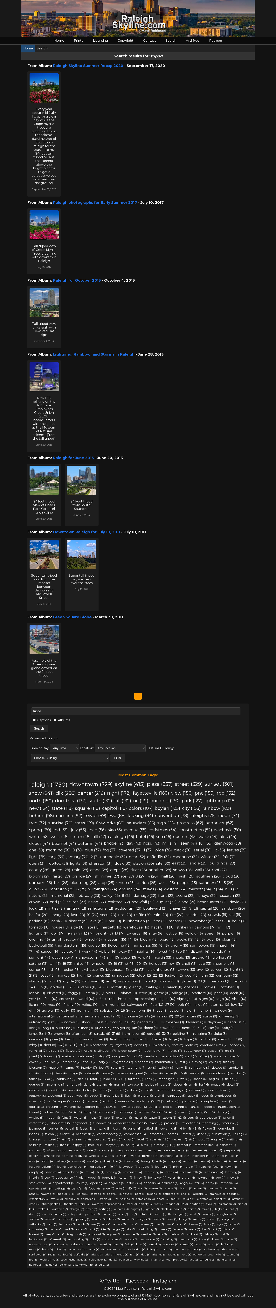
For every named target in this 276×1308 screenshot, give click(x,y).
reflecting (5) (211, 1123)
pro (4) (220, 1177)
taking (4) (147, 1161)
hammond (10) (112, 1005)
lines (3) (62, 1193)
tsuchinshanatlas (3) (74, 1259)
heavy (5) (95, 1117)
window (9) (223, 1010)
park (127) (192, 800)
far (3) (32, 1208)
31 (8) (116, 1034)
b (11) (44, 987)
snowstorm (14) (92, 957)
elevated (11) (56, 993)
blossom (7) (38, 1067)
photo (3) (163, 1198)
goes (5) (207, 1095)
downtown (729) (91, 784)
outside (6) (37, 1084)
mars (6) (74, 1090)
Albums (62, 720)
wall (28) (202, 870)
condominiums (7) (214, 1045)
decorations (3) (149, 1239)
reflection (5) (190, 1123)
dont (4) (67, 1156)
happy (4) (79, 1145)
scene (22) (185, 895)
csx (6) (152, 1067)
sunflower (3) (37, 1254)
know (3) (204, 1239)
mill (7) (184, 1062)
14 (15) (133, 939)
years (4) (205, 1166)
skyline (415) (130, 784)
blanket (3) (36, 1234)
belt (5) (168, 1107)
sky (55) (115, 829)
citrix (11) (145, 993)
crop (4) (129, 1139)
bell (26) (61, 882)
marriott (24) (199, 889)
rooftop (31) (58, 863)
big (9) (191, 1010)
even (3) (47, 1214)
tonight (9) (121, 1028)
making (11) (154, 987)
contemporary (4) (109, 1134)
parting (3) (105, 1208)
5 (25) (228, 882)
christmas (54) (162, 829)
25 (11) (74, 987)
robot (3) (34, 1249)
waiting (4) (234, 1139)
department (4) (63, 1183)
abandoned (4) (73, 1172)
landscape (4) (213, 1172)
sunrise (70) (60, 822)
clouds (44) (39, 843)
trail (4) (199, 1183)
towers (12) (186, 969)
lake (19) (96, 921)
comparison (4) (135, 1134)
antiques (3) (75, 1214)
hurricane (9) (132, 1016)
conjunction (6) (219, 1090)
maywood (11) (220, 981)
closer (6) (180, 1084)
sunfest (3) (65, 1254)
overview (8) (38, 1039)
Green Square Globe (72, 617)
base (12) (47, 975)
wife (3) (106, 1224)
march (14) (226, 945)
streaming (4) (81, 1139)
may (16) (156, 933)
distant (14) (200, 951)
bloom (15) (149, 939)
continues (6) (65, 1079)
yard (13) (145, 957)
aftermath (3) (57, 1239)
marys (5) (140, 1117)
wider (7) (221, 1056)
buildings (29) (222, 863)
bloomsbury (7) (130, 1050)
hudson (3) (77, 1244)
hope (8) (190, 1039)
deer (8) (50, 1045)
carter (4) (125, 1177)
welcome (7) (87, 1056)
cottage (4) (62, 1188)
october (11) (230, 987)
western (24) (175, 889)
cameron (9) (141, 1010)
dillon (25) (38, 889)
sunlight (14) (39, 957)
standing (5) (127, 1112)
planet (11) (129, 993)
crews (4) (78, 1161)
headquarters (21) (212, 902)
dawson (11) (169, 981)
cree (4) (204, 1161)
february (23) (89, 895)
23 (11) (202, 981)
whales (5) (36, 1117)
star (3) (142, 1188)
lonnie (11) (37, 993)
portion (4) (64, 1150)
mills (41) (170, 843)
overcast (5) (146, 1112)
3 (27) (141, 876)
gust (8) (142, 1039)
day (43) (134, 843)
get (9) (53, 1022)
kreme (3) (199, 1219)
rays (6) (182, 1090)
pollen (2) (65, 1264)
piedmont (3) (182, 1249)
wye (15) (213, 939)
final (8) (116, 1039)
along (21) (186, 902)
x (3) (115, 1198)
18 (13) (67, 963)
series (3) (50, 1219)
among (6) (74, 1084)
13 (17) (120, 933)
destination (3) (136, 1249)
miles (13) (82, 963)
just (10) (169, 999)
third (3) (211, 1203)
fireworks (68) (110, 822)
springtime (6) (199, 1067)
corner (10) (68, 999)
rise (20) (125, 915)
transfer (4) (79, 1188)
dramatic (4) (170, 1183)
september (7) (195, 1050)
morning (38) (58, 850)
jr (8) (48, 1034)
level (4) (142, 1139)
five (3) (206, 1229)
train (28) (80, 870)
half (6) (204, 1084)
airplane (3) (200, 1193)
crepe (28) (119, 870)
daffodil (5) (150, 1128)
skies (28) (138, 870)
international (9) (42, 1016)
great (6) (141, 1073)
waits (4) (79, 1150)
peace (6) (218, 1084)
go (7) (229, 1050)
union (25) (125, 882)
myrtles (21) (55, 908)
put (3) (234, 1208)
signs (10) (206, 999)
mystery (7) (123, 1045)
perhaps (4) (150, 1156)
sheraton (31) (101, 863)
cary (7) (104, 1062)
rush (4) (65, 1145)
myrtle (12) (71, 981)
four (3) (33, 1259)
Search (171, 40)
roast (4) (92, 1161)
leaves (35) (236, 850)
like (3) (172, 1214)
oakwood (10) (138, 1005)
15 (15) (200, 939)
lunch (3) (83, 1224)
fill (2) (232, 1259)
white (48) (39, 836)
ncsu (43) (151, 843)
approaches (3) (115, 1203)
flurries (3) (56, 1229)
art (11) (111, 981)
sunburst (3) (194, 1234)
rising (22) (97, 902)
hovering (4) (152, 1150)
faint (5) (67, 1117)
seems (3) (146, 1224)
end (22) (57, 902)
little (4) (117, 1161)
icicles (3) (81, 1229)
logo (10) (223, 999)
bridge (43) (114, 843)
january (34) (77, 856)
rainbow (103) (217, 808)
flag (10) (157, 1005)
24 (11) (34, 987)
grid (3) (109, 1254)
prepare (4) (232, 1150)
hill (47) (99, 836)
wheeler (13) (102, 963)
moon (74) (228, 815)
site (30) (163, 863)
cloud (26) (232, 876)
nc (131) (140, 800)
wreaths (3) (121, 1208)
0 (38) (77, 850)
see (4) (49, 1177)
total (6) (95, 1079)
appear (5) (139, 1107)
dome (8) (151, 1028)
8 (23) (127, 895)
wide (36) (163, 850)
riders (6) (105, 1090)
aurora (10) (50, 1010)
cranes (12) (101, 975)
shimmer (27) (106, 876)
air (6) (193, 1084)
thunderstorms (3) (113, 1249)
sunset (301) (219, 784)
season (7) (215, 1050)
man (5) (142, 1123)
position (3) (197, 1203)
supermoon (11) (131, 981)
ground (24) (130, 889)
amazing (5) (102, 1128)
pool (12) (192, 975)
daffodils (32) (159, 856)
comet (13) (38, 969)
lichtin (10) (37, 1005)
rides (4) (185, 1172)
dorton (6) (89, 1090)
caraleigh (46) (121, 836)
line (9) (34, 1028)
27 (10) (170, 1005)
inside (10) (201, 1005)
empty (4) (36, 1172)
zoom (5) (169, 1117)
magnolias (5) (113, 1095)
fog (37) (110, 850)
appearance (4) (66, 1177)
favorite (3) (48, 1193)
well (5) (227, 1101)
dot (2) (113, 1259)
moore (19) (178, 921)
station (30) (143, 863)
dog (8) (129, 1039)
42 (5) (182, 1117)
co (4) (242, 1161)
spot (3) (94, 1229)
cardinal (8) (207, 1039)
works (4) (111, 1156)
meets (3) (165, 1229)
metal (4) (189, 1134)
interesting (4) (153, 1172)
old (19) (235, 915)
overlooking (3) (147, 1229)
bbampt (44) (64, 843)
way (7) (235, 1056)
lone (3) (141, 1244)
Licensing (100, 40)
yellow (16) (194, 933)
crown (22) (38, 902)
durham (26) (40, 882)
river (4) (134, 1156)
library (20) (60, 915)
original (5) (36, 1107)
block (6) (109, 1079)
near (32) (137, 856)
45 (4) (166, 1139)
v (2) (168, 1259)
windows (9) (70, 1022)
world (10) (86, 999)
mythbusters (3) (112, 1239)
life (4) (100, 1172)
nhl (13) (113, 957)
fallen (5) (229, 1117)
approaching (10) (147, 999)
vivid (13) (137, 969)
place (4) (169, 1150)
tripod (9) (160, 1010)
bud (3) (224, 1234)
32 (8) (166, 1034)
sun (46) (163, 836)
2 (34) (96, 856)
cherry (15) (179, 945)
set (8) (103, 1039)
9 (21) (193, 908)
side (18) (78, 927)
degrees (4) (116, 1183)
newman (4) (205, 1177)
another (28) (160, 870)
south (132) (100, 800)
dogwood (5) (81, 1123)
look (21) (36, 908)
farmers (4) (199, 1150)
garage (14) (70, 951)
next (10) (55, 1005)
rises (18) (222, 921)
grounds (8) (88, 1039)
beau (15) (167, 939)
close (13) (128, 957)
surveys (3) (126, 1193)
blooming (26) (83, 882)
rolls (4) (161, 1161)
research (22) (230, 895)
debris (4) (203, 1134)
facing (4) (183, 1150)
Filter (117, 758)
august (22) (166, 902)
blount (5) (36, 1112)
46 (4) (51, 1150)
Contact (149, 40)
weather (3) (148, 1234)
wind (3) (52, 1224)
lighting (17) (39, 933)
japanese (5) (37, 1128)
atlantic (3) (99, 1219)
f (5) (212, 1112)
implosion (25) (61, 889)
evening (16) (39, 939)
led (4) (61, 1166)
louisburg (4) (130, 1145)
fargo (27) (61, 876)
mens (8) (224, 1039)
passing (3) (83, 1219)
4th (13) (55, 969)
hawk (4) (231, 1166)
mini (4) (178, 1166)
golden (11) (59, 987)
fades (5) (86, 1128)
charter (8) (158, 1039)
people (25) (187, 882)
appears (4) (152, 1183)
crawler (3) (208, 1214)
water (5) (155, 1117)
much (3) (207, 1208)
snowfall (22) (143, 902)
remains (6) (124, 1073)
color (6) (47, 1073)
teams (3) (233, 1254)
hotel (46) (145, 836)
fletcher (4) (184, 1145)
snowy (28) (183, 870)
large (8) (175, 1039)
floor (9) (116, 1022)
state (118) (62, 808)
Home (59, 40)
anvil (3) (195, 1214)
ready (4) (81, 1156)
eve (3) (186, 1254)
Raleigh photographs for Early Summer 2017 (95, 202)
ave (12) (203, 969)
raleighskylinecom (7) (100, 1050)
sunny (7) (72, 1067)
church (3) (213, 1219)
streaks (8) (102, 1034)
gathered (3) (171, 1193)
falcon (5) (51, 1134)
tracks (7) (90, 1062)
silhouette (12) (123, 975)
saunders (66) (141, 822)
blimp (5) (181, 1107)
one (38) (36, 850)
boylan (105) (167, 808)
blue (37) (93, 850)
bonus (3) (180, 1208)
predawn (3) (176, 1234)
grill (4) (105, 1161)
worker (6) (238, 1073)
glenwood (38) (227, 843)
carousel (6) (197, 1090)
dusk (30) (122, 863)
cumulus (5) (226, 1128)
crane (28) (99, 870)
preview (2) (180, 1259)
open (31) (37, 863)
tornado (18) (39, 927)
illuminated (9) (172, 1022)
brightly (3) (137, 1208)
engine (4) (218, 1139)
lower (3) (218, 1239)
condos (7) (237, 1045)
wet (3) (159, 1203)
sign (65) (166, 822)
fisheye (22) (207, 895)
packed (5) (171, 1123)
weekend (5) (57, 1095)
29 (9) (179, 1016)
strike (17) (184, 927)
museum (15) (115, 939)
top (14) (182, 951)
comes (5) (55, 1128)
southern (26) (208, 876)
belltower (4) (157, 1177)
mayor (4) (112, 1145)
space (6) (200, 1079)
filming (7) (199, 1062)
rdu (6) (34, 1073)
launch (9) (85, 1028)
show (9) (88, 1022)
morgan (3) (143, 1219)
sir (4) (192, 1139)
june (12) (207, 975)
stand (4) (47, 1161)
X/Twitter (110, 1281)
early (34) (56, 856)
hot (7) (137, 1056)
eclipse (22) (76, 902)
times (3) (91, 1208)
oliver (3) (60, 1249)
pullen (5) (134, 1128)
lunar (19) (113, 921)
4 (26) (153, 876)
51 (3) (72, 1193)
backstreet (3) (38, 1239)
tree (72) (37, 822)
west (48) (60, 836)
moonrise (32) (186, 856)
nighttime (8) (202, 1034)
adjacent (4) (228, 1145)
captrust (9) (237, 1022)
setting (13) (38, 963)
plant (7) (35, 1056)
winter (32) (211, 856)
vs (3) (55, 1259)
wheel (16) (93, 939)
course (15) (97, 945)
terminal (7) (38, 1050)
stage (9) (210, 1016)
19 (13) (118, 963)
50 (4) (132, 1188)
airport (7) (56, 1050)
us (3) (133, 1214)
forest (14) (165, 951)
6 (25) (81, 889)
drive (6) (61, 1073)
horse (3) (234, 1224)
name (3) (231, 1239)
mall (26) (168, 876)
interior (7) (89, 1067)
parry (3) (50, 1234)
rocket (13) (71, 969)
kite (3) (105, 1229)
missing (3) (154, 1193)
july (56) (78, 829)
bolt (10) (184, 1005)
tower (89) (95, 815)
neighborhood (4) (129, 1150)
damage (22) (145, 895)
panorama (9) (148, 1022)
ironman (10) (87, 1010)
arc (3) (61, 1234)
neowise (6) (37, 1096)
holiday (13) (158, 963)
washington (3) (39, 1198)
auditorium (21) (128, 908)
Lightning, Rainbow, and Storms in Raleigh (94, 354)
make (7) (69, 1056)
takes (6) (35, 1079)
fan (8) (137, 1028)
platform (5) (190, 1101)
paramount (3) (188, 1239)
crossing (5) (54, 1107)
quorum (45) (185, 836)
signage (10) (187, 999)
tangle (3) (118, 1229)
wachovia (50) (227, 829)
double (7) (53, 1062)
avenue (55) (135, 829)
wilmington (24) (102, 889)
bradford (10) (201, 993)
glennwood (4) (89, 1177)
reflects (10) (105, 999)
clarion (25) (146, 882)
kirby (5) (185, 1128)
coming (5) (200, 1112)
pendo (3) (199, 1254)
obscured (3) (89, 1198)
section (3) (36, 1219)
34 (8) (62, 1045)
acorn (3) (213, 1244)
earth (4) (46, 1188)
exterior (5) (124, 1117)
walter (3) (44, 1208)
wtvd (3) (34, 1203)
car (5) (51, 1101)
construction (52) (195, 829)
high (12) (84, 975)
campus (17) (205, 927)
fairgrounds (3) (76, 1234)
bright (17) (104, 933)
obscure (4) (53, 1172)
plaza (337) (160, 784)
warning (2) (141, 1259)
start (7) (191, 1056)
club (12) (144, 975)
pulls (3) (197, 1249)
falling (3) (153, 1249)
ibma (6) (136, 1090)
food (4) (94, 1188)
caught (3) (228, 1219)
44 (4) (66, 1139)
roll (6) (149, 1090)
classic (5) (52, 1112)
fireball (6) (121, 1090)
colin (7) (215, 1062)
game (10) (162, 993)
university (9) (229, 1016)
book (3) (47, 1249)
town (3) (133, 1224)
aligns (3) (97, 1254)
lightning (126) (220, 800)
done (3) (34, 1214)
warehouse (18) (136, 927)
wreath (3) (131, 1239)
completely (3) (38, 1229)
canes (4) (171, 1172)
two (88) (117, 815)
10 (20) (92, 915)
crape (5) (155, 1123)
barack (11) (174, 987)
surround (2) (207, 1259)
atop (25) (106, 882)
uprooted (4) (157, 1134)
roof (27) (219, 870)
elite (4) (121, 1188)
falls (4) (197, 1172)
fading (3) (174, 1254)
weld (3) (45, 1259)
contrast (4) (37, 1150)
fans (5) (195, 1107)
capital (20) (210, 908)
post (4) (203, 1139)
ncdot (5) (109, 1101)
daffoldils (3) (81, 1254)
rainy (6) (181, 1067)
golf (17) (58, 933)
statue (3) (57, 1198)
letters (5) (173, 1101)
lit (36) (219, 850)
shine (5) (184, 1112)
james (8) (36, 1034)
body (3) (112, 1193)
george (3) (233, 1193)
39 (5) (160, 1101)
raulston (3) (211, 1249)
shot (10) (239, 999)
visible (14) (107, 951)
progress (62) (190, 822)
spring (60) (40, 829)
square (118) (87, 808)
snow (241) (41, 793)
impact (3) (128, 1219)
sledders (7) (144, 1062)
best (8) (71, 1039)
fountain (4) (163, 1166)
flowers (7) (74, 1050)
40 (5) (78, 1112)
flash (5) (130, 1095)
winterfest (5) (38, 1123)
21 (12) (33, 975)
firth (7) (228, 1062)
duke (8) (220, 1034)
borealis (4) (109, 1177)
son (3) (48, 1244)
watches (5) (72, 1107)
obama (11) (193, 987)
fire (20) (176, 915)
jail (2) (153, 1259)
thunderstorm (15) (70, 945)
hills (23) (232, 889)
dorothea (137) (71, 800)
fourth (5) (119, 1128)
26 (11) (103, 987)
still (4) (235, 1156)
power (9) (176, 1010)
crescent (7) (72, 1062)
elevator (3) (204, 1198)
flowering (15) (119, 945)
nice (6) (82, 1079)
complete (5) (210, 1101)
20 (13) (142, 963)
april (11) (152, 981)
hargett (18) (111, 927)
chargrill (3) (77, 1208)
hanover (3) (215, 1188)
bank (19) (59, 921)
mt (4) (89, 1172)
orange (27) (82, 876)
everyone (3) (130, 1234)
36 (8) (83, 1045)
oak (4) (34, 1188)
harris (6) (171, 1073)
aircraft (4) (67, 1134)
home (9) (205, 1010)
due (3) (145, 1254)
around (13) (201, 957)
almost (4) (161, 1145)
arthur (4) (188, 1177)
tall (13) (55, 963)
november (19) (201, 921)
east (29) (180, 863)
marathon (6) (165, 1090)
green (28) (61, 870)
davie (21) (238, 902)
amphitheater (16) (67, 939)
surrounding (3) (78, 1239)
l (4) (172, 1145)
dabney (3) (211, 1234)
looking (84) (140, 815)
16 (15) (164, 945)
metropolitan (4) (206, 1145)
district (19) (78, 921)
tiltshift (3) (229, 1229)
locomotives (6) (218, 1073)
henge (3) (121, 1254)
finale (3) (209, 1224)
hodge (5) (209, 1107)
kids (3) (162, 1234)
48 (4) (233, 1161)
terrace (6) (135, 1084)
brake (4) (35, 1139)
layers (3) (97, 1203)
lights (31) (78, 863)
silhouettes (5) (60, 1123)
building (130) (165, 800)
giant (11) (136, 987)
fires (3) (170, 1224)
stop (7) (104, 1056)
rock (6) (150, 1079)
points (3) (194, 1208)
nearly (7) (151, 1056)
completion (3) (145, 1198)
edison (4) (48, 1166)
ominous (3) (217, 1193)
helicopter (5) (107, 1112)
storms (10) (220, 1005)
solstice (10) (109, 1010)
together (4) (220, 1156)
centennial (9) (68, 1016)
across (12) (219, 969)
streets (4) (146, 1166)
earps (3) (82, 1193)
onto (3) (182, 1224)
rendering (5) (145, 1101)
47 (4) (124, 1156)
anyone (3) (114, 1234)
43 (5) (197, 1128)
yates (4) (174, 1177)
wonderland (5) (124, 1123)
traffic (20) (143, 915)
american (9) (91, 1016)
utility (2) (104, 1264)
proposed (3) (96, 1234)
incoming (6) (55, 1084)
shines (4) (35, 1145)
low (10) (237, 1005)
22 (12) (158, 975)
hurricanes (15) (145, 945)
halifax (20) (39, 915)
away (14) (126, 951)
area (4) (34, 1161)
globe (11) (188, 981)
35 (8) (73, 1045)
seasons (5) (126, 1101)
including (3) (169, 1239)
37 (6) (184, 1073)
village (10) (181, 993)
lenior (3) (194, 1229)
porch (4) (174, 1134)
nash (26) (186, 876)
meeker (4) (96, 1145)
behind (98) (41, 815)
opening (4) (98, 1183)
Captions (42, 720)
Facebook (137, 1281)
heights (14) (145, 951)
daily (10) (68, 1010)
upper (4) (215, 1150)
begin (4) (174, 1161)
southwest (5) (78, 1095)
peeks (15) (185, 939)
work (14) (89, 951)
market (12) (66, 975)
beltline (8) (181, 1034)
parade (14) (220, 951)
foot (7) (177, 1045)
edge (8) (153, 1034)
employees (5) (225, 1095)
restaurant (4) (132, 1172)
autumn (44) (90, 843)
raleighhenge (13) (161, 969)
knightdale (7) (122, 1062)
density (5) (224, 1112)
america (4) (52, 1156)
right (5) (66, 1112)
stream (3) (155, 1188)
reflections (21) (100, 908)
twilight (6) (166, 1067)
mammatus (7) (166, 1062)
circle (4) (191, 1166)
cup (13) (204, 963)
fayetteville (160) (151, 793)
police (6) (152, 1084)
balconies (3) (67, 1224)
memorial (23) (63, 895)
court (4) (82, 1183)
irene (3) (84, 1203)
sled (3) (69, 1229)
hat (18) (157, 927)
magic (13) (181, 957)
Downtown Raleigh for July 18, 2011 (86, 532)
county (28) (39, 870)
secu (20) (108, 915)
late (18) (93, 927)
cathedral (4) (229, 1183)
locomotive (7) (154, 1050)
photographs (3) (51, 1203)
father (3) (60, 1214)
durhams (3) (60, 1208)
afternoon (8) (82, 1034)
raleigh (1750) (48, 784)
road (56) (97, 829)
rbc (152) (226, 793)
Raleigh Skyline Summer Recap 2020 (88, 65)
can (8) (213, 1028)
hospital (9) (111, 1016)
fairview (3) (180, 1229)
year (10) (36, 999)
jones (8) (56, 1039)
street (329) (189, 784)
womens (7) (137, 1067)
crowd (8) (167, 1028)
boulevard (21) (155, 908)
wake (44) (208, 836)
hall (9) (129, 1022)
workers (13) (222, 957)
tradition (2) (51, 1264)
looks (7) (191, 1045)
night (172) (119, 793)
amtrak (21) (76, 908)
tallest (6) (156, 1073)
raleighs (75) (203, 815)
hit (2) (93, 1264)
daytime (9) (217, 1022)
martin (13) (162, 957)
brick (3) (186, 1193)
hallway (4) (62, 1161)
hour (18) (239, 921)
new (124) (39, 808)
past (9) (102, 1022)
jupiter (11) (110, 993)
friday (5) (90, 1112)
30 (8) (201, 1028)
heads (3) (159, 1219)
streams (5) (37, 1101)
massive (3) (109, 1214)
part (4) (117, 1139)
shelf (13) (189, 963)
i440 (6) (49, 1079)
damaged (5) (176, 1095)
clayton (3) (185, 1188)
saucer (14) (50, 951)
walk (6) (185, 1079)
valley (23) (111, 895)
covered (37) (130, 850)
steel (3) (132, 1203)
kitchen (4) (219, 1161)
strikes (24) (152, 889)
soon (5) (78, 1101)
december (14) (64, 957)
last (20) (78, 915)
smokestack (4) (40, 1183)
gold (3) (183, 1214)
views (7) (140, 1045)
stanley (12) (38, 981)
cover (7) (36, 1062)
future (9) (193, 1016)
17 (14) (34, 951)
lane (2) (193, 1259)
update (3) (61, 1244)
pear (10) (221, 993)
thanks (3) (70, 1203)
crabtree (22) (119, 902)
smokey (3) (72, 1198)
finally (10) (72, 1005)
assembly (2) (80, 1264)
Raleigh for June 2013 (73, 458)
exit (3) (216, 1229)
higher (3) (221, 1208)
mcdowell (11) (93, 981)
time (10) (124, 999)
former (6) (135, 1079)
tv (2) (161, 1259)
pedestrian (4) (85, 1134)
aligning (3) (159, 1254)
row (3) (159, 1224)
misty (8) (35, 1045)
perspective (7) (172, 1056)
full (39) (205, 843)
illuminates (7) (159, 1045)
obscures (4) (101, 1139)
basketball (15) (41, 945)
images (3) (172, 1203)
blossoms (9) (196, 1022)
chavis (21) (178, 908)
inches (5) (36, 1134)
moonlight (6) (168, 1079)
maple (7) (56, 1067)
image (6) (76, 1073)
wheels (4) (96, 1156)
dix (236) (66, 793)
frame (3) (230, 1188)
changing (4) (169, 1156)
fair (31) (229, 856)
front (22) (166, 895)
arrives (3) (119, 1224)
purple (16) (231, 933)
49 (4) (113, 1166)
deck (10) (237, 993)
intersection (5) (229, 1107)
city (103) (191, 808)
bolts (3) (95, 1239)
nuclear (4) (179, 1139)
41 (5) (172, 1112)
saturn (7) (118, 1067)
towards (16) (137, 933)
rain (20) (161, 915)
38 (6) (122, 1079)
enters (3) (35, 1244)
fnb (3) (52, 1254)
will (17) (223, 927)
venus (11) (88, 987)
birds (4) (146, 1145)
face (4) (218, 1166)
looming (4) (233, 1172)
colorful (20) (195, 915)
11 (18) (170, 927)
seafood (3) (97, 1193)
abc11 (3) (175, 1198)
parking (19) (39, 921)
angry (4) (186, 1183)
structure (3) (66, 1219)
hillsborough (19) (137, 921)
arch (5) (160, 1095)
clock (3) (166, 1208)
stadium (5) (230, 1123)
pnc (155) (205, 793)
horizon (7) (52, 1056)
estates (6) (92, 1073)
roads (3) (166, 1249)
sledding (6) (57, 1090)
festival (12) (174, 975)
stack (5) (193, 1095)
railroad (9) (37, 1022)
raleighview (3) (226, 1214)
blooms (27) (40, 876)
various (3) (170, 1188)
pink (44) (227, 836)
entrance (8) (186, 1028)
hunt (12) (237, 969)
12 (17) (89, 933)
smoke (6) (236, 1067)
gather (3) (152, 1208)
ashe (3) (34, 1193)
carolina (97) (69, 815)
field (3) (129, 1244)
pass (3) (123, 1214)
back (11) (240, 981)
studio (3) (189, 1198)
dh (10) (34, 1010)
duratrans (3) (236, 1198)
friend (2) (222, 1259)
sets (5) (193, 1117)
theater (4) (131, 1161)
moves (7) (174, 1050)
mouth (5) (52, 1117)
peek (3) (172, 1219)
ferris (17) (74, 933)
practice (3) (92, 1214)
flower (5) (209, 1128)
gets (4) (185, 1156)
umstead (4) (52, 1139)
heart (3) (200, 1244)
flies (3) (242, 1203)
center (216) (91, 793)
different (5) (91, 1107)
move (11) (211, 987)
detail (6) (233, 1084)
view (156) (182, 793)
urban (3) (200, 1188)
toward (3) (104, 1244)
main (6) (120, 1084)
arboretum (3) (229, 1249)
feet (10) (51, 999)
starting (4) (113, 1172)
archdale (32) (115, 856)
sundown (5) (102, 1123)
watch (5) (80, 1117)
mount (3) (92, 1249)
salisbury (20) (233, 908)
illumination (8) (133, 1034)
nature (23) (39, 895)
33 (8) (237, 1039)
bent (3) (140, 1193)
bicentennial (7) (101, 1045)
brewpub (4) (128, 1166)
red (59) (61, 829)
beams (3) (195, 1224)
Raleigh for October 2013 (77, 280)
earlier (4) (35, 1156)
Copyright (125, 40)
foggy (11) (76, 993)
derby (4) (212, 1183)
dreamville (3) (216, 1254)
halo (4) (34, 1166)
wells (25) (166, 882)
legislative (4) (98, 1166)
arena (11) (93, 993)
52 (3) (184, 1203)
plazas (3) (113, 1219)
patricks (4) (134, 1183)
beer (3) (118, 1244)
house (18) (60, 927)
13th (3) (134, 1254)
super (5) (64, 1101)
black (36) (183, 850)
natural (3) (154, 1244)
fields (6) (231, 1079)
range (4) (108, 1188)
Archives (192, 40)
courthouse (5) (210, 1117)
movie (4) (233, 1177)
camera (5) (93, 1101)
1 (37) (148, 850)
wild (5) (162, 1112)
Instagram (164, 1281)
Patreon (215, 40)
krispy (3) (185, 1219)
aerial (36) (203, 850)
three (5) (96, 1095)
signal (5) (155, 1107)
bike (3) (130, 1229)
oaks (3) (91, 1244)
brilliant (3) (227, 1244)
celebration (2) (98, 1259)
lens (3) (95, 1224)
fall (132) (122, 800)
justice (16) (174, 933)
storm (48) (81, 836)
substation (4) (221, 1134)
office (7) (205, 1056)
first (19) (160, 921)
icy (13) (174, 963)
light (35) (37, 856)
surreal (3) (186, 1244)
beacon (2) (125, 1259)
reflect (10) (90, 1005)
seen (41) (189, 843)
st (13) (130, 963)
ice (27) (127, 876)
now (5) (124, 1107)
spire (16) (212, 933)
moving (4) (106, 1150)
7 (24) (218, 889)
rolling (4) (240, 1134)
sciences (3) (170, 1244)
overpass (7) (121, 1056)
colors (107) (141, 808)
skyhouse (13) (93, 969)
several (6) (197, 1073)
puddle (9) (103, 1028)
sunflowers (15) (202, 945)
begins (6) (216, 1079)
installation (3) (227, 1203)
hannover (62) (219, 822)
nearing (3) (127, 1198)
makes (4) (51, 1145)
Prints (78, 40)
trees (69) (84, 822)
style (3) (222, 1224)
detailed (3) (146, 1214)
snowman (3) (76, 1249)
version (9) (165, 1016)
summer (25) (210, 882)
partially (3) (146, 1203)
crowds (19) (217, 915)
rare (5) (109, 1117)
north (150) (41, 801)
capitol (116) (114, 808)
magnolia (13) (224, 963)
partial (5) (71, 1128)
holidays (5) (109, 1107)
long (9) (48, 1028)
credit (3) (105, 1198)
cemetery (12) (227, 975)
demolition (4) (77, 1166)
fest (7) (104, 1067)
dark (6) (89, 1084)
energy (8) (62, 1034)
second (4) (190, 1161)
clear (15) (229, 939)
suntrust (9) (65, 1028)
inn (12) (55, 981)
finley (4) (140, 1177)
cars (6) (166, 1084)
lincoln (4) (36, 1177)
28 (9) (125, 1010)
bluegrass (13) (117, 969)
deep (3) (160, 1214)
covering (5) (168, 1128)
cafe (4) (92, 1150)
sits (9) (150, 1016)
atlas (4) (155, 1139)
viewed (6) (219, 1067)
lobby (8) (228, 1028)
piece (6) (108, 1073)
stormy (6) (104, 1084)
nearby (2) (35, 1264)
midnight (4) (201, 1156)
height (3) (220, 1198)
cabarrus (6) (38, 1090)
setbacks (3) (37, 1224)
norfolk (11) (118, 987)
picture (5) (145, 1095)
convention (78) (171, 815)
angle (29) (199, 863)
